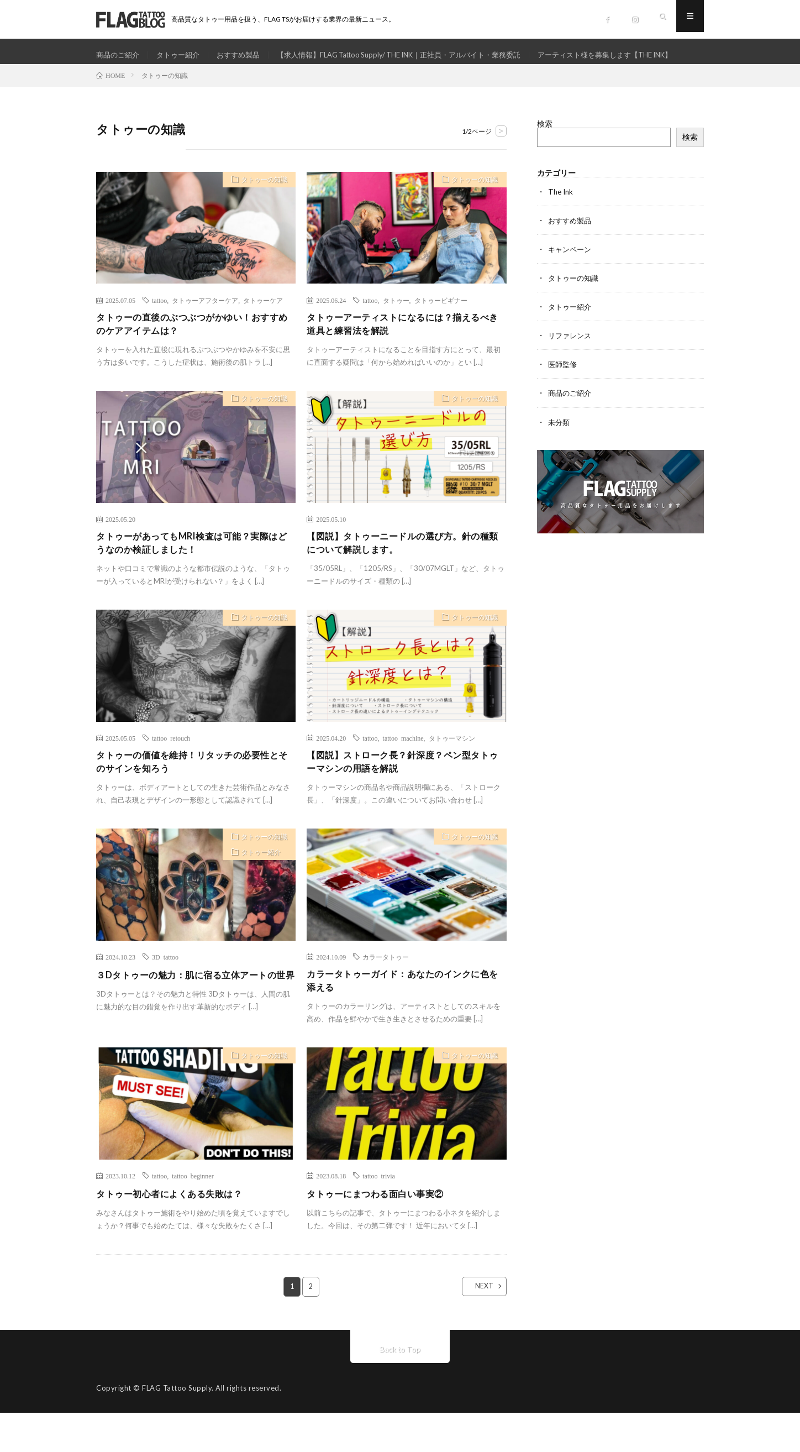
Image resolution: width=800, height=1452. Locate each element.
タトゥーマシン (452, 771)
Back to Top (400, 1388)
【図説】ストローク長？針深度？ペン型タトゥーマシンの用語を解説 (404, 796)
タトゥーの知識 (259, 209)
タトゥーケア (263, 328)
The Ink (561, 219)
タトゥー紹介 (183, 55)
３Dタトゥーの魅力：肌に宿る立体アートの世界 (192, 1017)
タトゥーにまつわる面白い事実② (383, 1232)
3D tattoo (165, 992)
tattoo (159, 328)
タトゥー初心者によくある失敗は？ (178, 1232)
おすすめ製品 (246, 55)
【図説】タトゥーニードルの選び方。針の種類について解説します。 (404, 575)
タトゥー (396, 328)
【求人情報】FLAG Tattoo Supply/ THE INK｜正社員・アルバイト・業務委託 (420, 55)
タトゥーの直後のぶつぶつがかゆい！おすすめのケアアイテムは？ (193, 353)
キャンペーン (571, 277)
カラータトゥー (385, 992)
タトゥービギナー (440, 328)
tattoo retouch (171, 771)
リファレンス (571, 363)
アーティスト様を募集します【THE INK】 (178, 75)
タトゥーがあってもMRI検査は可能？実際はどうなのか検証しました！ (193, 575)
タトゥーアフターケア (205, 328)
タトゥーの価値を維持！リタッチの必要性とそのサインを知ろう (193, 796)
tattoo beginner (192, 1214)
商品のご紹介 (119, 55)
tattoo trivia (378, 1214)
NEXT (475, 1325)
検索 (544, 151)
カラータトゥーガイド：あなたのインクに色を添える (404, 1017)
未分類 (559, 449)
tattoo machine (403, 771)
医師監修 (563, 392)
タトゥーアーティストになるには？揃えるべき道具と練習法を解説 (404, 353)
